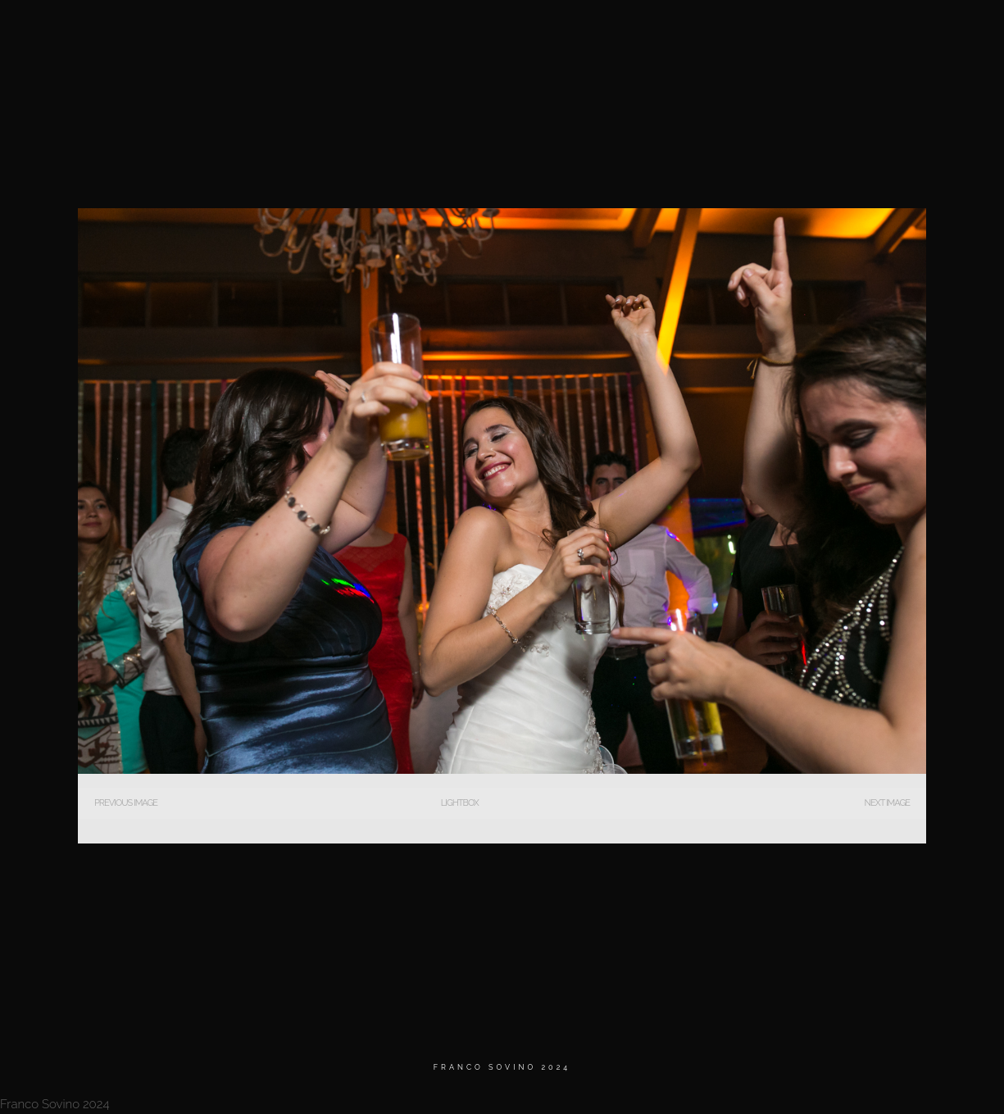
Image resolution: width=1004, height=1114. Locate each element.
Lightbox (460, 803)
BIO (701, 32)
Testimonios (774, 32)
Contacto (864, 32)
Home (545, 32)
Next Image (887, 803)
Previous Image (125, 803)
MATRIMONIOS (626, 32)
